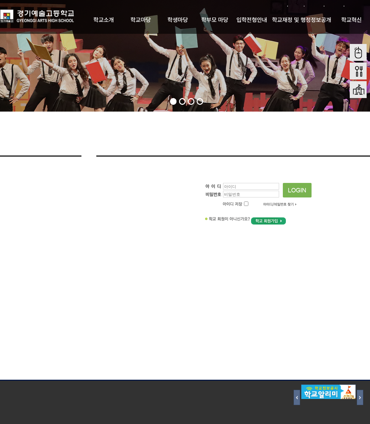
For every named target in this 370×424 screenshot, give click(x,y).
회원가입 (313, 6)
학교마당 (140, 20)
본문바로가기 (357, 6)
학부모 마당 (214, 20)
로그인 (295, 6)
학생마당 (178, 20)
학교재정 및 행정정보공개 (301, 20)
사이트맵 (333, 6)
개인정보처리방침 (18, 388)
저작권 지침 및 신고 (64, 388)
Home (362, 138)
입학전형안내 (252, 20)
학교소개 (103, 20)
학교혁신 (351, 20)
